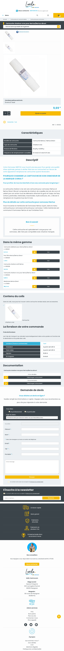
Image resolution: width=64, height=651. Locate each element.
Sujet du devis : (11, 415)
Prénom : (8, 429)
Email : (7, 443)
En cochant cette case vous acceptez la (26, 481)
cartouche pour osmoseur (40, 189)
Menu (7, 15)
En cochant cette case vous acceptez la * (22, 493)
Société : (8, 424)
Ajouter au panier (40, 113)
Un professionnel (16, 412)
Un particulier (30, 412)
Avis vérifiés (32, 643)
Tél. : (7, 449)
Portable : (9, 454)
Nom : (7, 435)
